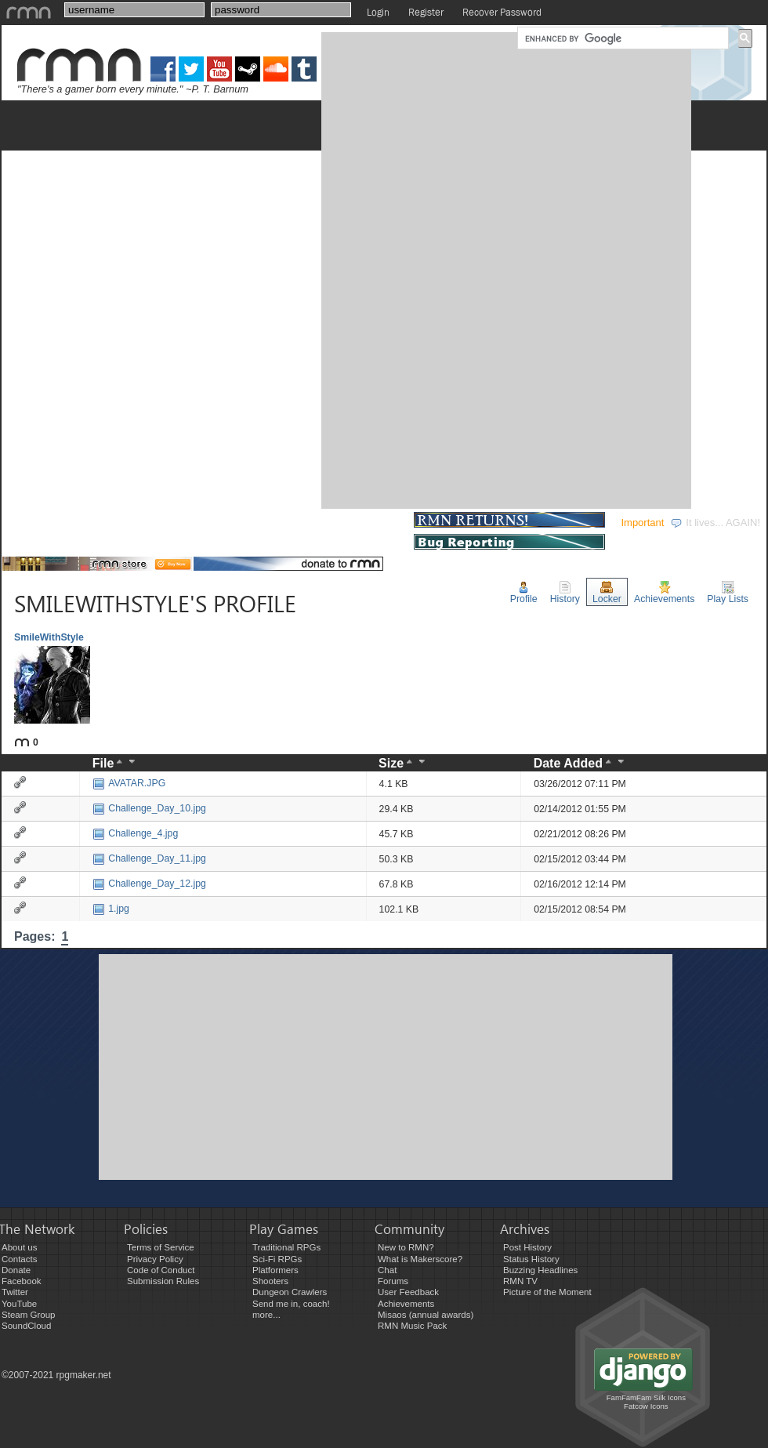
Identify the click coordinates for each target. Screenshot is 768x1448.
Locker (606, 592)
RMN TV (520, 1281)
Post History (527, 1247)
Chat (387, 1270)
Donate (16, 1270)
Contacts (19, 1259)
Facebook (22, 1281)
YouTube (19, 1303)
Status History (531, 1259)
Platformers (275, 1270)
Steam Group (29, 1314)
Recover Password (502, 12)
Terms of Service (160, 1247)
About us (19, 1247)
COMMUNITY (301, 522)
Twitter (15, 1292)
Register (426, 12)
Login (378, 12)
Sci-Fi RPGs (277, 1259)
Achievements (664, 592)
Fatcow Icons (646, 1406)
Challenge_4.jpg (135, 833)
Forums (393, 1281)
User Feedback (408, 1292)
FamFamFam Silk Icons (646, 1397)
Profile (524, 592)
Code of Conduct (160, 1270)
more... (266, 1314)
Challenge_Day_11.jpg (149, 858)
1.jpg (110, 908)
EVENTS (215, 522)
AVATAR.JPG (128, 783)
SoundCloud (26, 1325)
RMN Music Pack (412, 1325)
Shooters (270, 1281)
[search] (621, 38)
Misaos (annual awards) (425, 1314)
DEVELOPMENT (123, 522)
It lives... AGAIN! (715, 522)
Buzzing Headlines (540, 1270)
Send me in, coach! (291, 1303)
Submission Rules (163, 1281)
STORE (382, 522)
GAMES (32, 522)
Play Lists (727, 592)
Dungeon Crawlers (289, 1292)
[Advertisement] (374, 269)
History (565, 592)
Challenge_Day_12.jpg (149, 883)
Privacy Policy (155, 1259)
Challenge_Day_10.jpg (149, 808)
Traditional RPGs (286, 1247)
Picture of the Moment (547, 1292)
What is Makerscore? (420, 1259)
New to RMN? (406, 1247)
